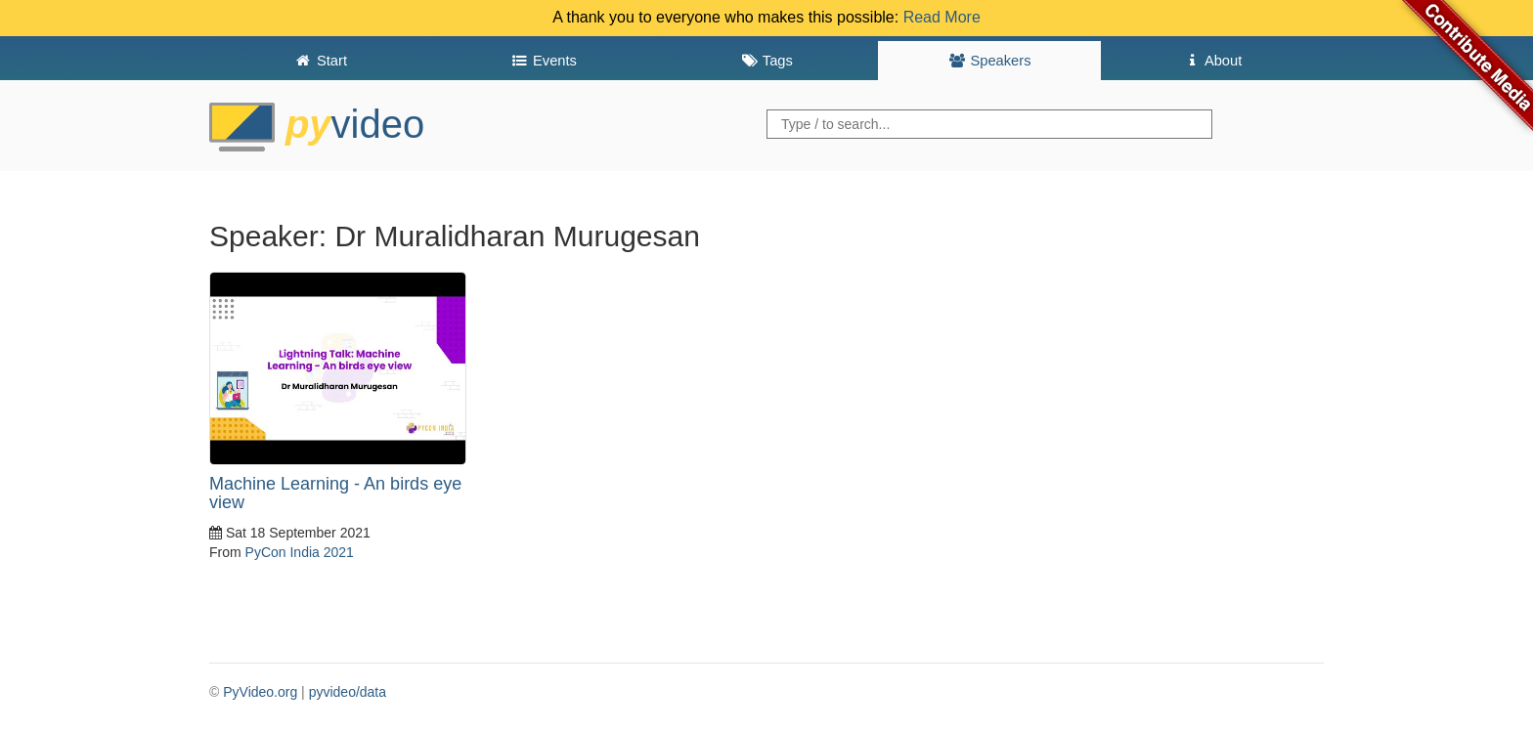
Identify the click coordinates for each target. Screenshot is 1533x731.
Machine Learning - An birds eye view (335, 493)
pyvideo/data (347, 692)
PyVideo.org (260, 692)
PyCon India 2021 (299, 552)
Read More (942, 17)
